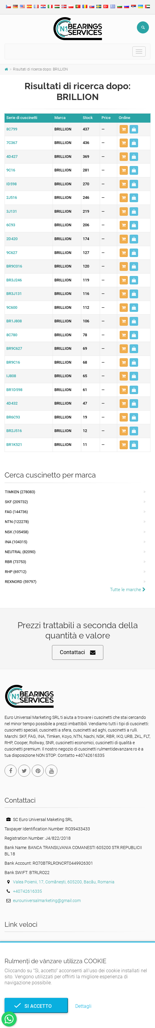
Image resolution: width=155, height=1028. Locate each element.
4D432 (12, 403)
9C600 (11, 307)
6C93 (10, 225)
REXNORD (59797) (21, 581)
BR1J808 (14, 321)
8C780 (11, 335)
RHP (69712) (16, 571)
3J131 (11, 211)
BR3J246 (14, 280)
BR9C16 (13, 362)
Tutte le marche (128, 589)
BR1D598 (14, 389)
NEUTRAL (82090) (20, 552)
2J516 (11, 197)
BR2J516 (14, 430)
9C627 (11, 252)
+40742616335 (27, 891)
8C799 (11, 129)
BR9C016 (14, 266)
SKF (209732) (16, 502)
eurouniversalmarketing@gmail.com (47, 900)
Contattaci (77, 652)
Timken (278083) (20, 492)
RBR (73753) (15, 561)
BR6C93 (13, 417)
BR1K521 (14, 444)
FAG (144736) (16, 511)
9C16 (10, 170)
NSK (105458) (17, 532)
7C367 (11, 142)
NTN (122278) (17, 521)
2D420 (12, 239)
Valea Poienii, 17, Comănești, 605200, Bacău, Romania (64, 881)
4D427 (12, 156)
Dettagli (83, 1006)
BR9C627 (14, 348)
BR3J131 (14, 293)
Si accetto (36, 1006)
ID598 (11, 184)
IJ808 (11, 376)
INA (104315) (16, 542)
